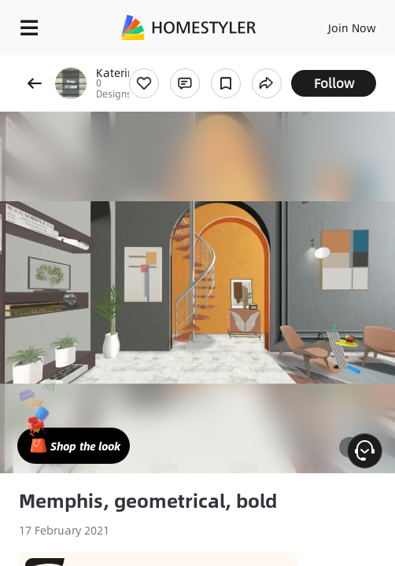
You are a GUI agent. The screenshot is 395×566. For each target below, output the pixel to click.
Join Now (352, 27)
